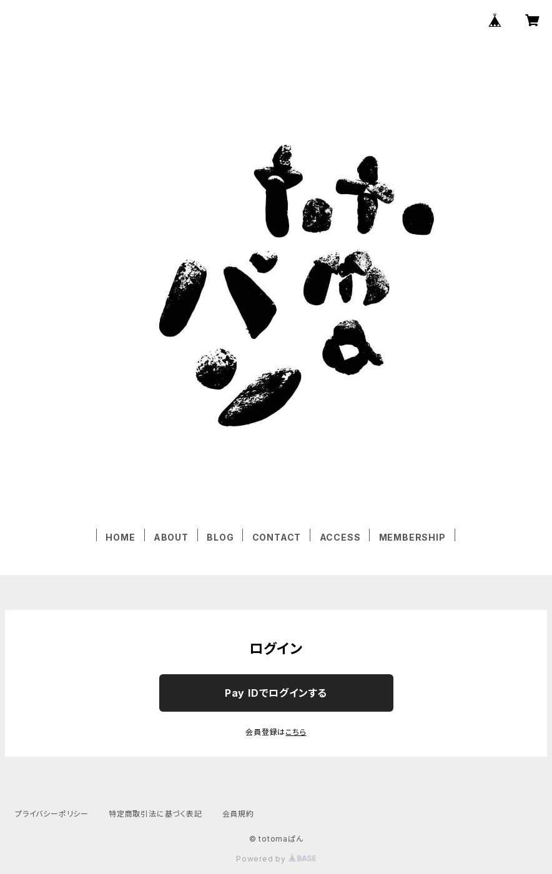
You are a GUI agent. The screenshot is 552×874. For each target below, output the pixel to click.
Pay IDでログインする (276, 693)
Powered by (276, 858)
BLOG (220, 537)
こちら (295, 732)
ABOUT (171, 537)
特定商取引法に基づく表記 (155, 813)
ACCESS (340, 537)
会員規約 (238, 813)
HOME (120, 537)
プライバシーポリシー (52, 813)
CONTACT (277, 537)
